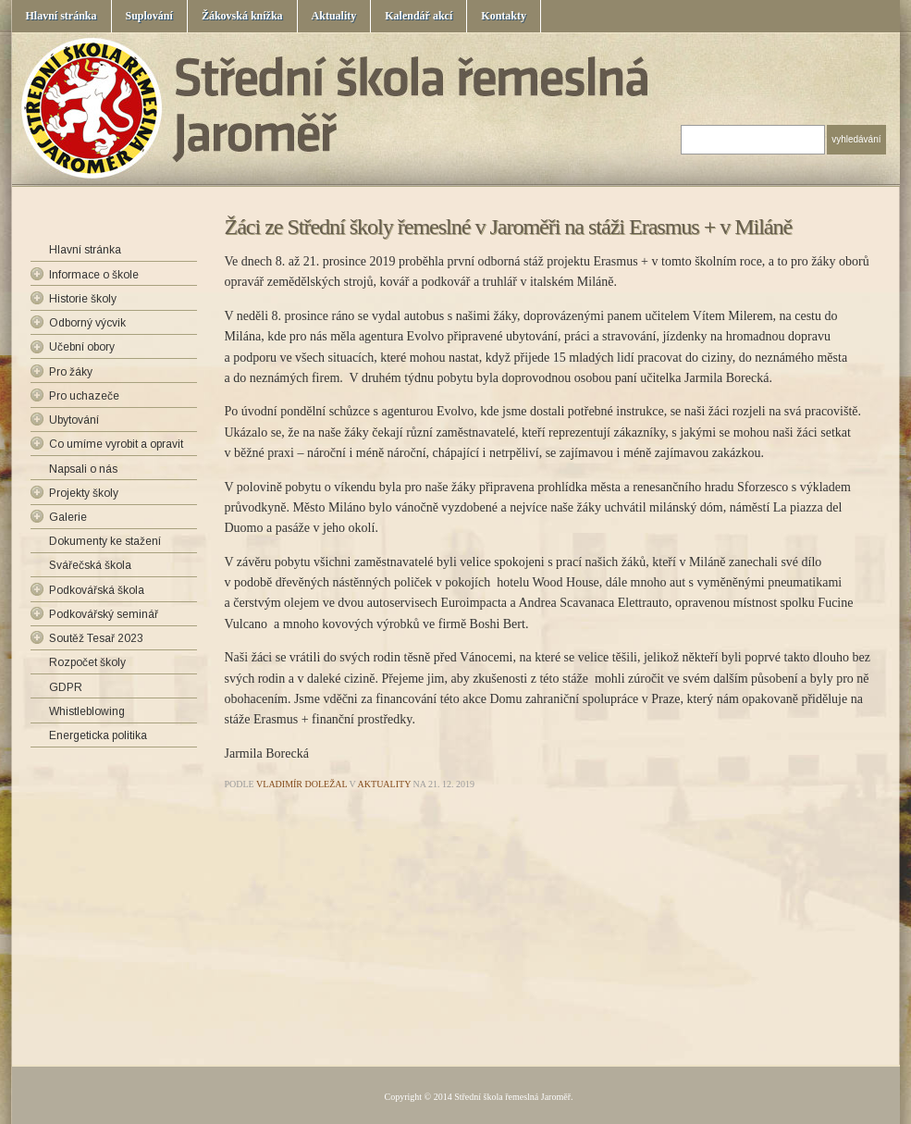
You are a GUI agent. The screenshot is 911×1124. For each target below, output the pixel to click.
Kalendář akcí (418, 15)
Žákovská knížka (242, 15)
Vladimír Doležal (301, 784)
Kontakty (503, 15)
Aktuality (334, 15)
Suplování (149, 15)
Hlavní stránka (61, 15)
